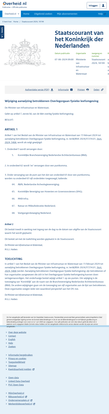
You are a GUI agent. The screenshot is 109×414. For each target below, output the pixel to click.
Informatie (65, 89)
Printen (83, 89)
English (11, 339)
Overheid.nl (10, 14)
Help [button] (100, 13)
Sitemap (12, 365)
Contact (12, 335)
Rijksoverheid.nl (16, 396)
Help (10, 343)
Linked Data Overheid (19, 381)
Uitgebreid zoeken (43, 13)
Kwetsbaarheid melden (19, 369)
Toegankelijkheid (16, 362)
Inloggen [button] (93, 5)
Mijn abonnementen (67, 13)
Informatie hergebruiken (20, 354)
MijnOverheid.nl (16, 393)
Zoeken (12, 346)
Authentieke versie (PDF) (39, 90)
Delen (99, 89)
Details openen (2, 32)
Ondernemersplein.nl (18, 400)
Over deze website (17, 332)
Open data (13, 377)
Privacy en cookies (17, 358)
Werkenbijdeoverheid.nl (20, 403)
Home (26, 13)
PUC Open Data (16, 384)
